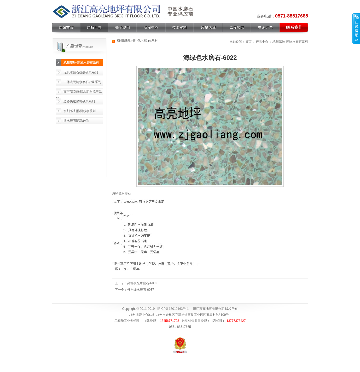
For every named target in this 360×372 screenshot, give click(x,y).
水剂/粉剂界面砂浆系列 (79, 111)
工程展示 (237, 27)
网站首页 (66, 27)
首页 (248, 42)
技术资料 (179, 27)
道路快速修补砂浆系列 (79, 101)
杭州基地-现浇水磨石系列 (81, 63)
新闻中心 (151, 27)
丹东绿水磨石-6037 (140, 290)
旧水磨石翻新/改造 (76, 121)
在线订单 (265, 27)
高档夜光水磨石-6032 (142, 283)
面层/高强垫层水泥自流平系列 (79, 92)
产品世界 (94, 27)
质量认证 (208, 27)
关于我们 (122, 27)
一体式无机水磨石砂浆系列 (82, 82)
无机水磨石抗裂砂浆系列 (80, 72)
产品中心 (262, 42)
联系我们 (293, 27)
